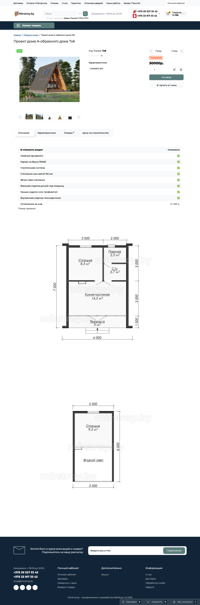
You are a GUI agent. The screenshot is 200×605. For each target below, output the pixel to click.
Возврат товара (66, 587)
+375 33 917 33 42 (145, 15)
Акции (105, 574)
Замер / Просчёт (132, 3)
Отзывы (54, 3)
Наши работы (113, 3)
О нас (65, 3)
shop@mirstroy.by (23, 581)
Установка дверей (93, 3)
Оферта (150, 587)
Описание (23, 133)
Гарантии (76, 3)
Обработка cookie (155, 583)
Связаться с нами (67, 583)
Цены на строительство (95, 133)
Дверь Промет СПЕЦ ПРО (76, 18)
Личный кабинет (176, 3)
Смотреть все (96, 68)
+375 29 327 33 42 (145, 11)
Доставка (18, 3)
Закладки (62, 578)
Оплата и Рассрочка (36, 3)
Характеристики (46, 133)
